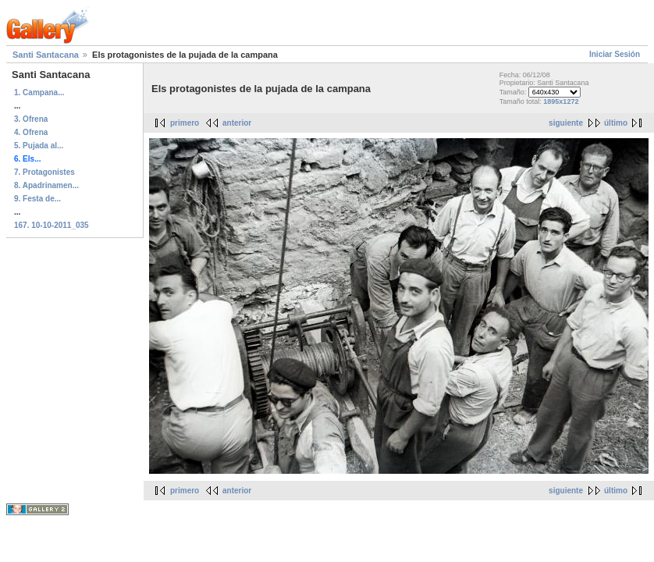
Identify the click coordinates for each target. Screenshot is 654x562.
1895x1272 (560, 101)
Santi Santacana (45, 54)
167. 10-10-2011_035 (51, 225)
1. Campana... (39, 92)
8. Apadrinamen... (46, 185)
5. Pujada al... (38, 145)
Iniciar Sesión (614, 54)
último (615, 123)
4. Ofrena (31, 132)
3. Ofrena (31, 119)
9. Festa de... (37, 198)
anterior (236, 123)
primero (184, 123)
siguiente (566, 123)
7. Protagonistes (44, 172)
